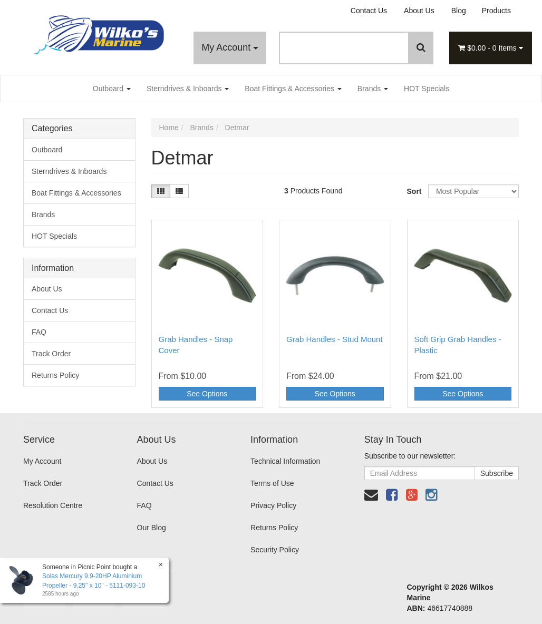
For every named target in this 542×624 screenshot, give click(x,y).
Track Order (51, 353)
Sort (413, 191)
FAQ (39, 332)
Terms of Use (272, 483)
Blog (458, 10)
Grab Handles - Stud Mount (334, 339)
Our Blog (151, 527)
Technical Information (285, 461)
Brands (372, 88)
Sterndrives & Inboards (188, 88)
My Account (229, 47)
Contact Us (369, 10)
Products (496, 10)
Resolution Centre (52, 505)
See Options (207, 393)
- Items (490, 48)
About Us (419, 10)
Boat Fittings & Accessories (293, 88)
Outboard (112, 88)
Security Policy (274, 549)
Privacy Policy (273, 505)
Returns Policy (55, 375)
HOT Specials (426, 88)
